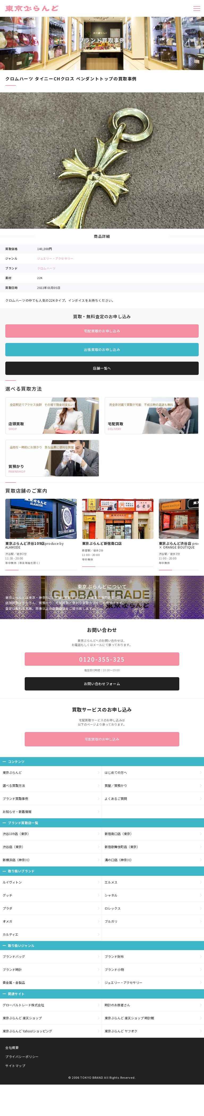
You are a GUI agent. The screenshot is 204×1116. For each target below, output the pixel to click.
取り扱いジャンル (21, 945)
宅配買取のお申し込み (102, 330)
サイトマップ (15, 1065)
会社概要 (12, 1047)
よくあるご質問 (116, 798)
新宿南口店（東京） (119, 833)
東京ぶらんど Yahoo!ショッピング (27, 1031)
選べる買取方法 (14, 785)
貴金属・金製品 (14, 982)
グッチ (7, 895)
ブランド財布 (114, 956)
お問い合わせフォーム (102, 683)
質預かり (16, 466)
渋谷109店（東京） (17, 833)
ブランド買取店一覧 (23, 822)
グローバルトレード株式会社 (23, 1005)
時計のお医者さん (117, 1005)
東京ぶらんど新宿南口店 (102, 543)
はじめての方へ (116, 772)
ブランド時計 (12, 969)
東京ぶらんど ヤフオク (121, 1031)
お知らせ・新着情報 (17, 811)
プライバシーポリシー (22, 1056)
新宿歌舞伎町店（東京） (122, 846)
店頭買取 (16, 423)
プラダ (7, 908)
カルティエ (10, 934)
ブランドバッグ (14, 956)
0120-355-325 (102, 659)
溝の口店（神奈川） (119, 859)
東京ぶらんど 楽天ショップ (22, 1018)
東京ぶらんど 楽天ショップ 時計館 (129, 1018)
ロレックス (113, 908)
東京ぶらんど (12, 772)
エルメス (111, 882)
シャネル (111, 895)
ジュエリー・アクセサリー (55, 258)
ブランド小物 (114, 969)
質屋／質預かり (116, 785)
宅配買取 (116, 423)
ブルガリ (111, 921)
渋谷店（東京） (14, 846)
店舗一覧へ (102, 368)
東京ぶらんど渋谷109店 (34, 545)
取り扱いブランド (21, 871)
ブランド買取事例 (15, 798)
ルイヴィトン (12, 882)
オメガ (7, 921)
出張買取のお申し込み (102, 349)
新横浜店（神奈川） (17, 859)
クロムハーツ (46, 268)
